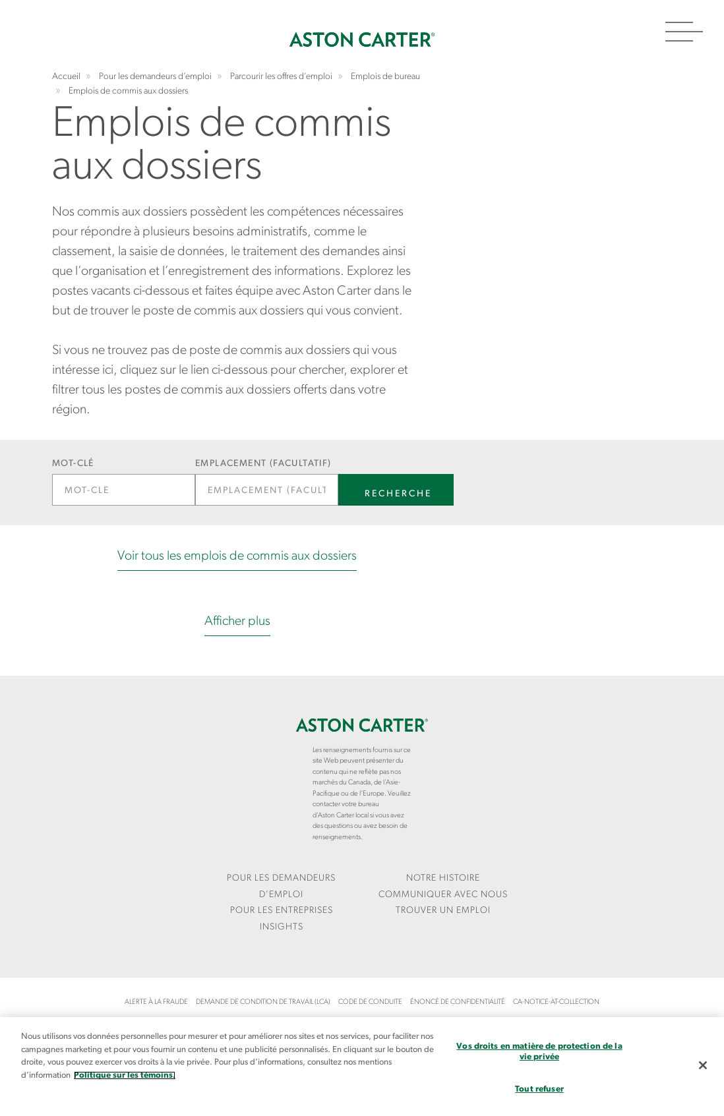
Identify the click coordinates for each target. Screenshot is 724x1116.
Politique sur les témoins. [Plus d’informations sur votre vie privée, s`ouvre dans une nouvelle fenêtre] (124, 1075)
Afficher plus (237, 621)
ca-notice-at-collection (556, 1002)
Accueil (362, 39)
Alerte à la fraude (156, 1002)
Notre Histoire (443, 878)
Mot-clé (73, 464)
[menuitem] (281, 887)
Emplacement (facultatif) (263, 464)
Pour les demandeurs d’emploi (281, 886)
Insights (281, 927)
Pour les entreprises (281, 911)
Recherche (398, 494)
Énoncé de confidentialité (457, 1002)
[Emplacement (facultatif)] (266, 490)
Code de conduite (370, 1002)
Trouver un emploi (443, 911)
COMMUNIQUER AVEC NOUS (443, 895)
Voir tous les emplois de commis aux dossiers (237, 556)
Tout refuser (539, 1089)
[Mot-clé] (123, 490)
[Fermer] (702, 1065)
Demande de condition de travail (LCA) (263, 1002)
